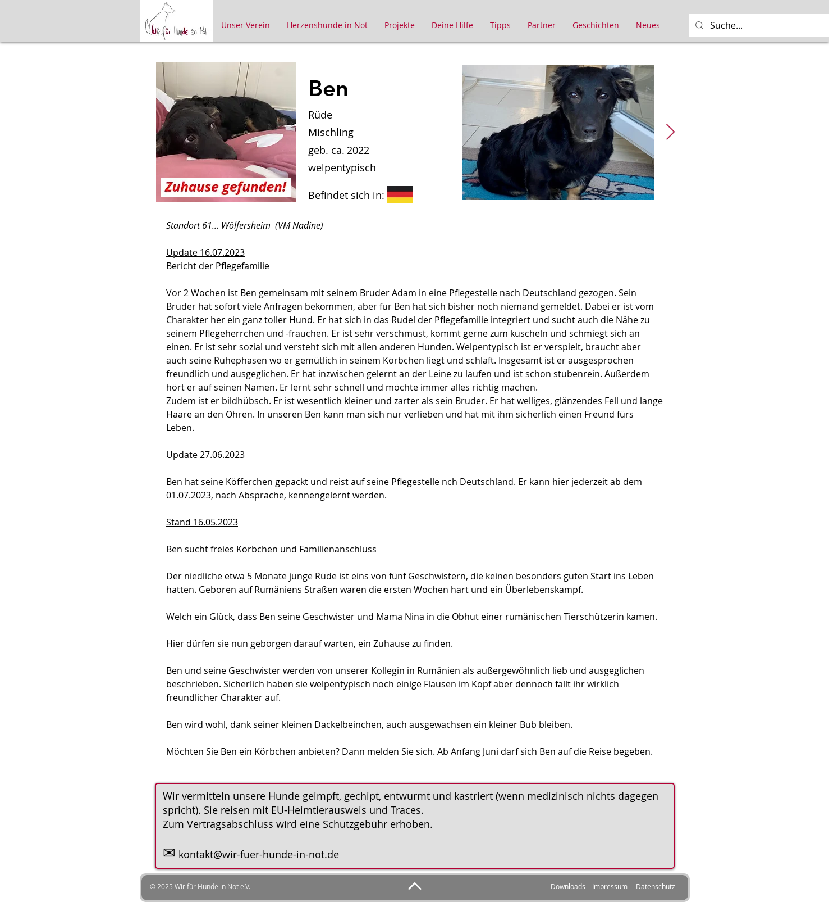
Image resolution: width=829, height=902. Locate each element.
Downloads (568, 886)
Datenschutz (655, 886)
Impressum (610, 886)
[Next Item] (671, 132)
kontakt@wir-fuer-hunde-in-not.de (258, 854)
